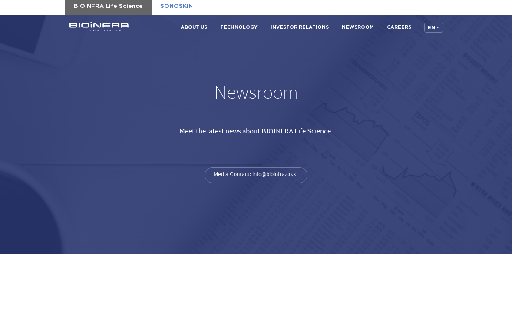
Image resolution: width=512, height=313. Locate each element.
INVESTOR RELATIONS (300, 27)
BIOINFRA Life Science (99, 26)
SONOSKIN (176, 6)
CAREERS (399, 27)
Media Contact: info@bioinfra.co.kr (256, 174)
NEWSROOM (358, 27)
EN (431, 27)
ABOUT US (194, 27)
